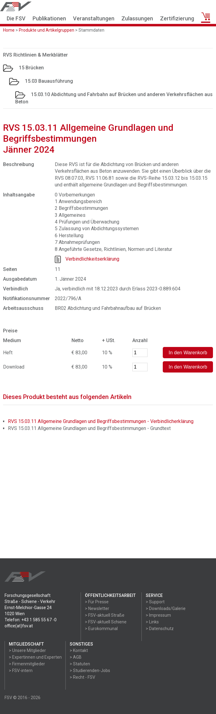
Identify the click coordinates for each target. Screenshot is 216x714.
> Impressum (158, 615)
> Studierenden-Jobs (90, 670)
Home (9, 30)
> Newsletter (97, 608)
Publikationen (49, 18)
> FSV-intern (21, 670)
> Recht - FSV (82, 677)
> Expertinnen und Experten (35, 657)
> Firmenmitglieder (27, 663)
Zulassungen (137, 18)
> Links (152, 621)
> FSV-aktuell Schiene (106, 621)
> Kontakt (79, 650)
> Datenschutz (160, 628)
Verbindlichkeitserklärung (92, 259)
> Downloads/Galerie (166, 608)
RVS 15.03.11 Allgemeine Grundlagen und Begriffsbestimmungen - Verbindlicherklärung (100, 421)
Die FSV (16, 18)
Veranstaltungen (93, 18)
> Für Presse (97, 601)
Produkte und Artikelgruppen (46, 30)
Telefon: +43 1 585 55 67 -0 (31, 619)
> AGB (76, 657)
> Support (155, 601)
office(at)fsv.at (19, 625)
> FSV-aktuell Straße (104, 615)
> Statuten (80, 663)
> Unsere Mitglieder (27, 650)
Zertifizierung (177, 18)
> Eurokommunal (101, 628)
